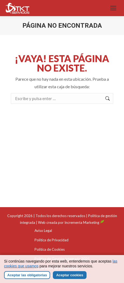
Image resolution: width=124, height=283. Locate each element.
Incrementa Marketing (84, 222)
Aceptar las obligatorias (27, 275)
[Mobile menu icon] (113, 8)
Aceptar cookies (69, 275)
